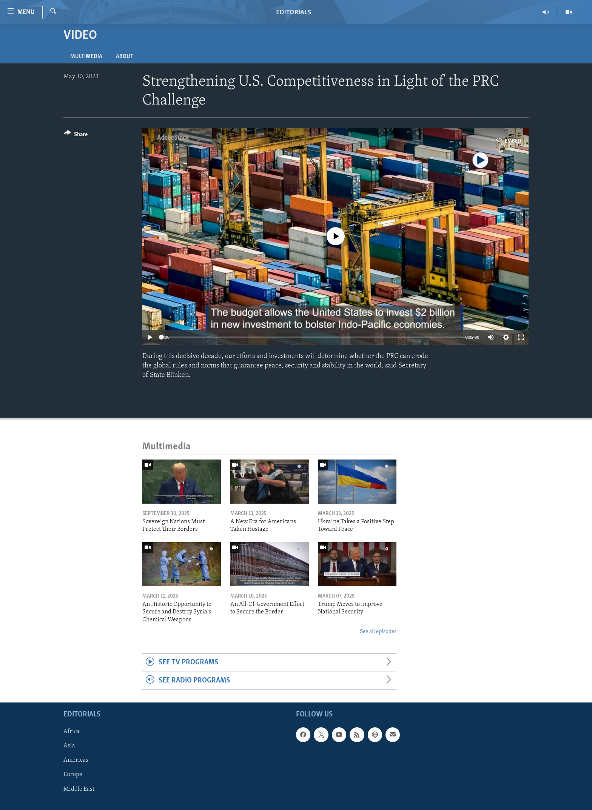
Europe (72, 775)
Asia (69, 746)
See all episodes (378, 632)
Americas (75, 761)
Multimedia (86, 57)
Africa (71, 732)
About (124, 57)
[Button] (76, 135)
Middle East (78, 789)
